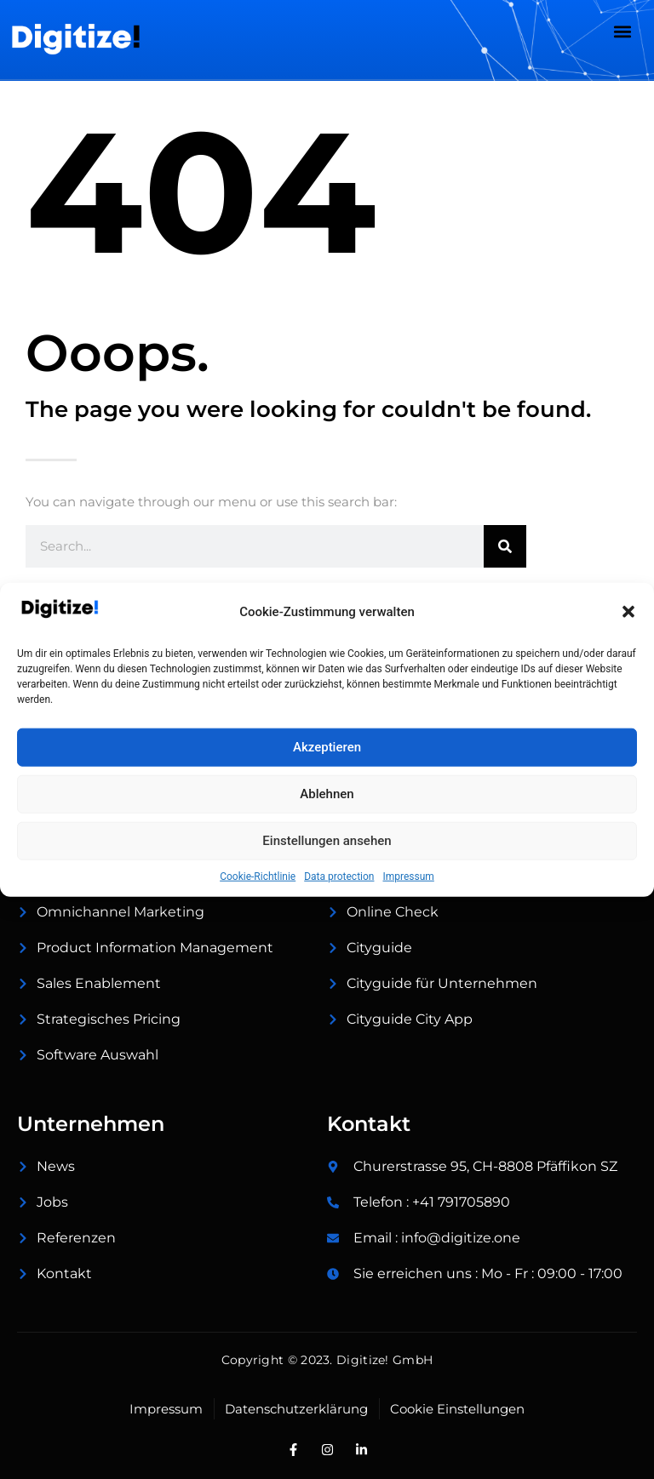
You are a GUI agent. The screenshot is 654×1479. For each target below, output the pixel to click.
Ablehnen (326, 794)
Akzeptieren (327, 747)
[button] (628, 611)
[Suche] (505, 546)
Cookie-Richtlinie (257, 876)
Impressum (407, 876)
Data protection (339, 876)
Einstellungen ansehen (326, 840)
